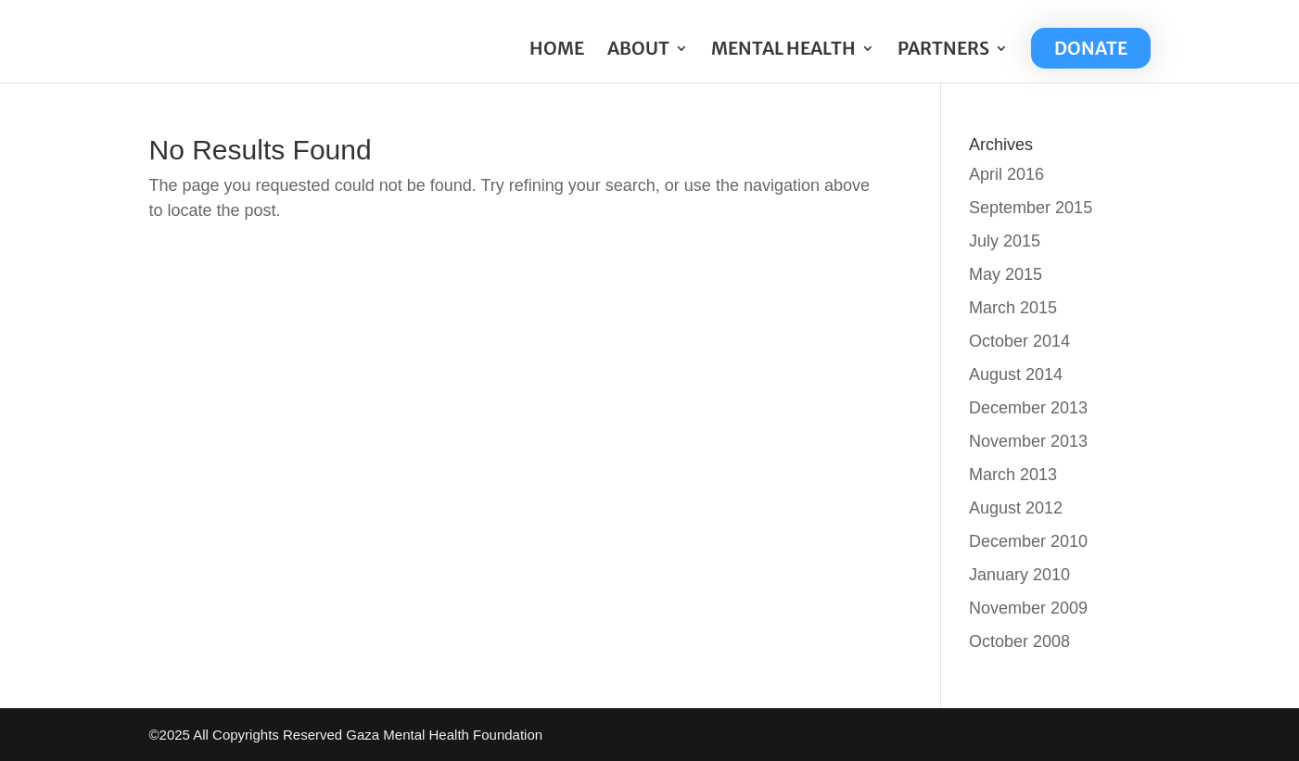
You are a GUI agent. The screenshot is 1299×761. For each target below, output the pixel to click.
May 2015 (1005, 274)
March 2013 (1013, 474)
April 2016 (1006, 174)
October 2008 (1019, 641)
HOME (556, 50)
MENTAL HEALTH (783, 50)
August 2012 (1016, 508)
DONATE (1090, 48)
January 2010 (1019, 574)
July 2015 (1004, 241)
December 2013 (1028, 408)
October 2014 (1019, 341)
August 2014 (1016, 374)
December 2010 (1028, 541)
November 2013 (1028, 441)
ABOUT (638, 50)
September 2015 (1030, 207)
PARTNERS (943, 50)
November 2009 (1028, 608)
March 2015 (1013, 307)
